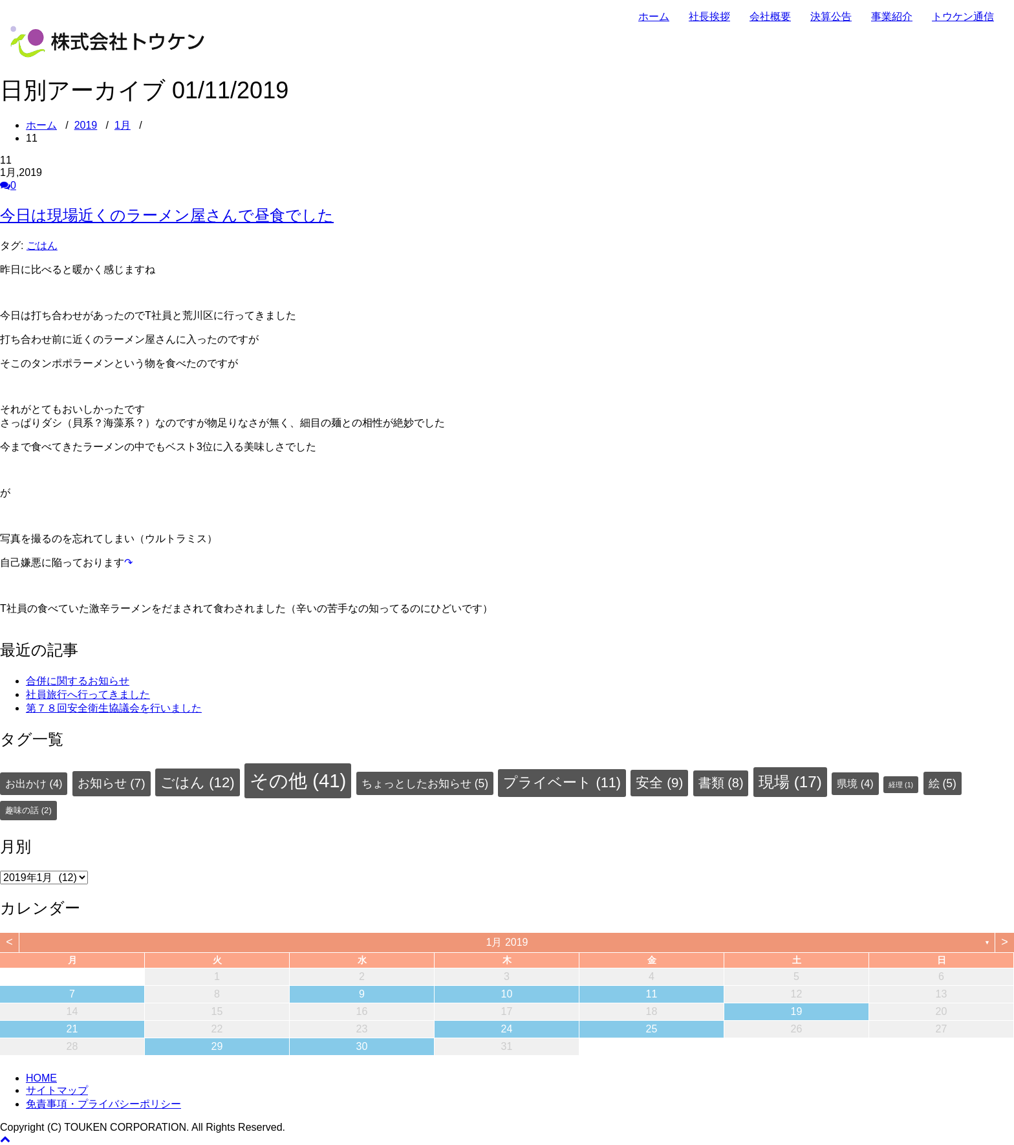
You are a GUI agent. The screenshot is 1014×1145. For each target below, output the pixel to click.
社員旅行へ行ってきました (88, 694)
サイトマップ (57, 1090)
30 (362, 1046)
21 (72, 1028)
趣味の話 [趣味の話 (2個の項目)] (28, 810)
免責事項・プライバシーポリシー (103, 1103)
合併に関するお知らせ (77, 680)
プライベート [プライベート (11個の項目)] (562, 782)
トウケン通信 (963, 16)
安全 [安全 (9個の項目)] (659, 782)
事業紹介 (891, 16)
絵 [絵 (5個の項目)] (942, 783)
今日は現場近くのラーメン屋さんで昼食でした (167, 215)
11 (652, 993)
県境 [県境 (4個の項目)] (855, 783)
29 (217, 1046)
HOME (41, 1078)
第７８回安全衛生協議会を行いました (114, 708)
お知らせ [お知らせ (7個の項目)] (112, 783)
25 (652, 1028)
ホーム (653, 16)
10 (507, 993)
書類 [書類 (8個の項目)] (721, 783)
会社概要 (770, 16)
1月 (122, 125)
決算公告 (831, 16)
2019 (86, 125)
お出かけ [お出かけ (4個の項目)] (33, 783)
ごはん (42, 245)
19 (797, 1011)
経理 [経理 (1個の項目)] (901, 785)
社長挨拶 (709, 16)
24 (507, 1028)
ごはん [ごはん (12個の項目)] (197, 782)
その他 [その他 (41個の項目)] (298, 780)
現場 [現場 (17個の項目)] (790, 782)
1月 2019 (507, 942)
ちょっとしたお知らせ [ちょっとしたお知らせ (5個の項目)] (424, 783)
